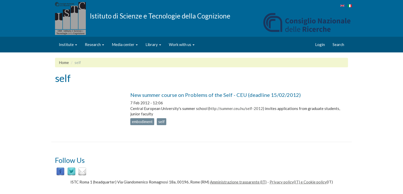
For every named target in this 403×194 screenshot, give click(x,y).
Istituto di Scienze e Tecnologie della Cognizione (160, 16)
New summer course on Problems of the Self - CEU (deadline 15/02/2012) (215, 95)
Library (153, 44)
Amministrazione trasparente (235, 182)
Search (338, 44)
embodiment (142, 121)
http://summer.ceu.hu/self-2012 (236, 108)
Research (94, 44)
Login (320, 44)
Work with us (182, 44)
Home (64, 62)
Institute (68, 44)
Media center (125, 44)
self (161, 121)
